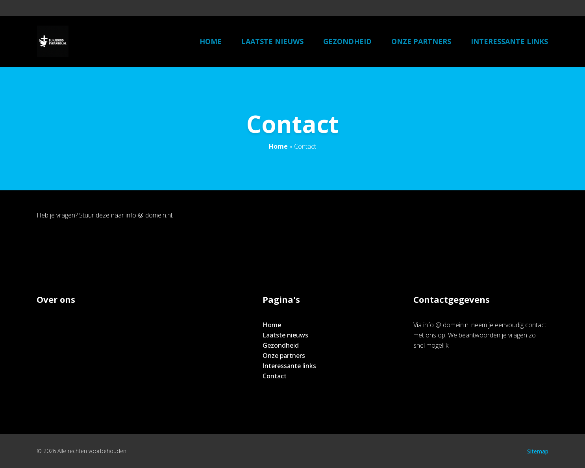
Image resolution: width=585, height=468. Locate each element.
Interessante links (509, 41)
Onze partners (421, 41)
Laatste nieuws (272, 41)
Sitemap (537, 451)
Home (211, 41)
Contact (275, 376)
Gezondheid (347, 41)
